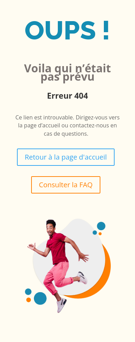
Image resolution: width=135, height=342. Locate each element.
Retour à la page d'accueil (66, 157)
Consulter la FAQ (65, 184)
